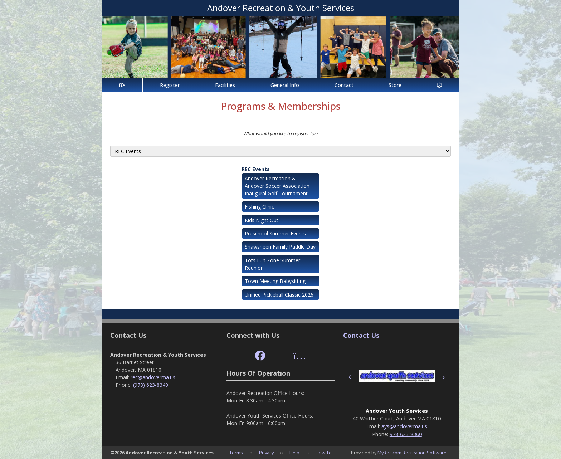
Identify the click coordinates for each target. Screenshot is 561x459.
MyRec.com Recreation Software (412, 452)
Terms (236, 452)
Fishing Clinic (259, 206)
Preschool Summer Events (275, 233)
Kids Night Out (261, 220)
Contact (344, 85)
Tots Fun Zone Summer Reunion (272, 264)
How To (324, 452)
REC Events (256, 169)
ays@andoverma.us (404, 426)
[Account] (439, 85)
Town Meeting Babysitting (275, 281)
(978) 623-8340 (150, 384)
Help (294, 452)
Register (170, 85)
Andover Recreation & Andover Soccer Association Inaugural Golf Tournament (277, 186)
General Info (284, 85)
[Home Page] (122, 85)
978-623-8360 (406, 434)
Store (395, 85)
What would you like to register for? (280, 133)
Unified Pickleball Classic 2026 (279, 294)
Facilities (225, 85)
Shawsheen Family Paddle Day (280, 246)
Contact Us (361, 335)
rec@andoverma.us (153, 377)
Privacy (266, 452)
